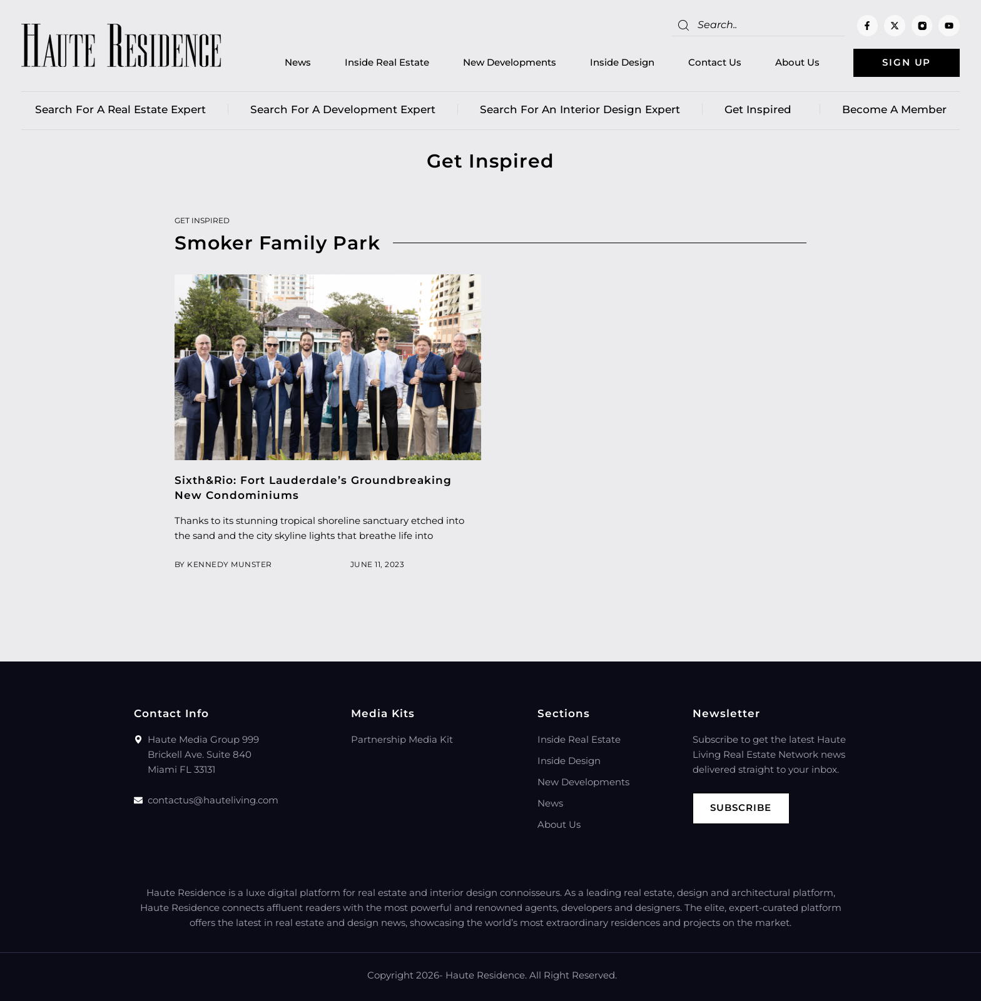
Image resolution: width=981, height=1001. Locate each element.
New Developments (509, 63)
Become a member (894, 109)
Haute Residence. (486, 975)
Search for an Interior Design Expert (580, 109)
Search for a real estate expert (120, 109)
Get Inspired (761, 109)
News (298, 63)
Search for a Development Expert (342, 109)
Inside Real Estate (387, 63)
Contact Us (714, 63)
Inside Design (622, 63)
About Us (797, 63)
